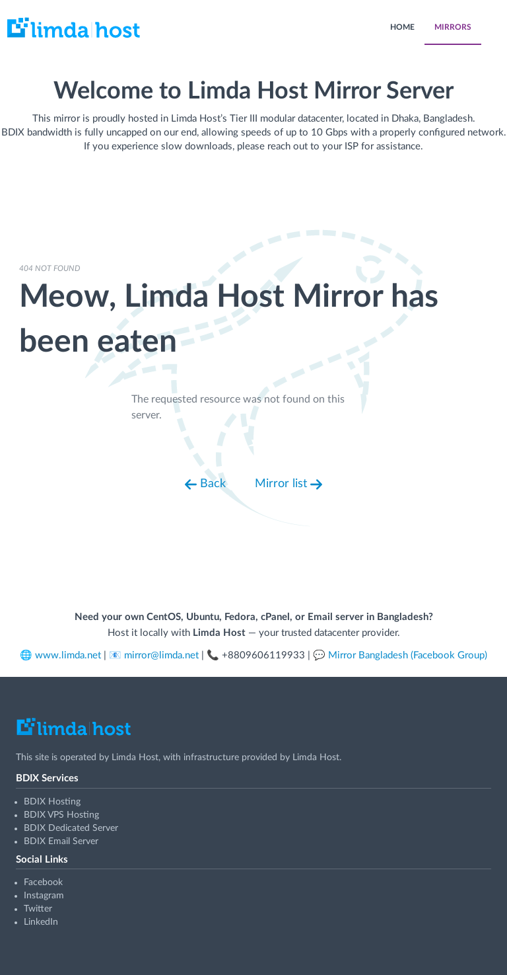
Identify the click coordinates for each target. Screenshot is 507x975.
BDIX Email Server (61, 841)
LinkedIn (41, 922)
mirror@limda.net (161, 655)
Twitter (38, 909)
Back (205, 484)
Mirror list (288, 484)
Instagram (44, 895)
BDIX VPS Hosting (61, 815)
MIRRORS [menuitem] (452, 27)
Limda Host (135, 757)
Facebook (43, 882)
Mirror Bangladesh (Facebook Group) (407, 655)
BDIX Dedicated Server (71, 828)
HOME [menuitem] (402, 27)
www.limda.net (68, 655)
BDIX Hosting (52, 801)
